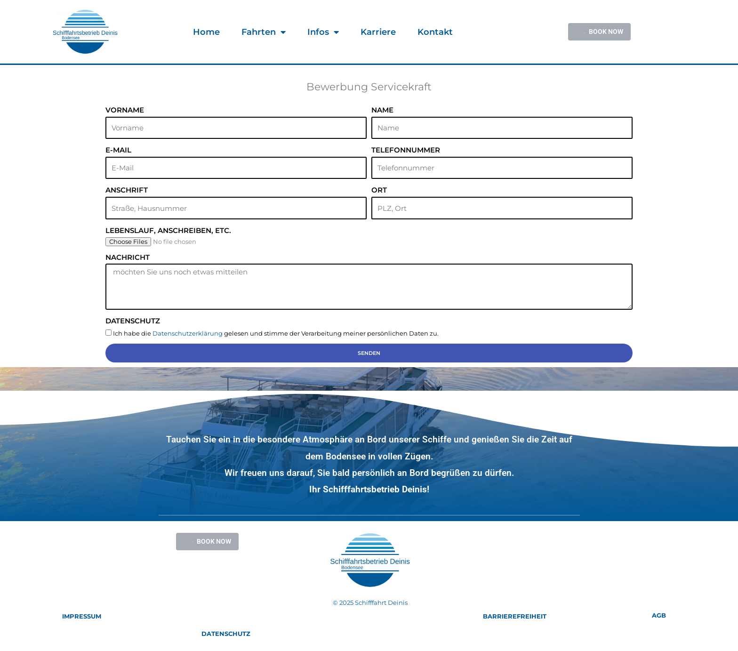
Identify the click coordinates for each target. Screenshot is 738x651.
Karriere (378, 32)
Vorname (124, 109)
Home (206, 32)
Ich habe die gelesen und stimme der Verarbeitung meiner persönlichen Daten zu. (276, 333)
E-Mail (118, 149)
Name (382, 109)
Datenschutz (132, 320)
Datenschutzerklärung (187, 333)
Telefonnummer (405, 149)
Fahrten (263, 32)
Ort (379, 189)
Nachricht (127, 257)
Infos (323, 32)
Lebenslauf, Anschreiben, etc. (168, 230)
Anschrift (126, 189)
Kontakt (435, 32)
